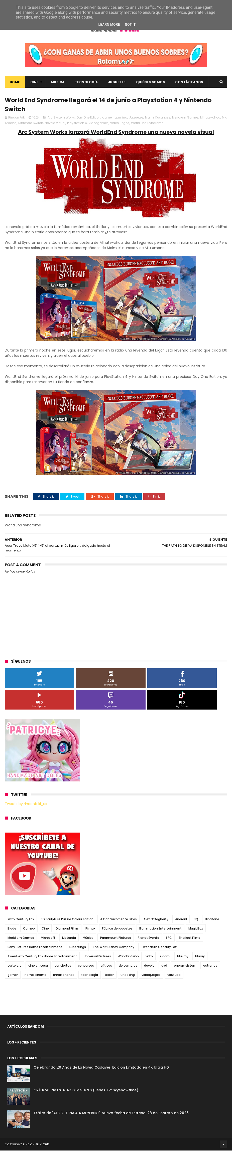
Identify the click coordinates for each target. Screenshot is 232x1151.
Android (181, 919)
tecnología (89, 975)
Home (15, 82)
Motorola (69, 938)
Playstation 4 (77, 123)
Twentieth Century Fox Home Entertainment (42, 957)
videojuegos (119, 123)
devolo (149, 966)
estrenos (210, 966)
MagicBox (195, 929)
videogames (98, 123)
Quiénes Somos (150, 82)
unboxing (128, 975)
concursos (86, 966)
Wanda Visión (128, 957)
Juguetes (117, 82)
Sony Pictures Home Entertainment (35, 947)
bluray (200, 957)
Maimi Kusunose (157, 118)
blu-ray (182, 957)
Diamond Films (67, 929)
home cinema (35, 975)
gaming (120, 118)
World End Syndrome (147, 123)
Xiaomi (165, 957)
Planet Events (148, 938)
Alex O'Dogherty (156, 919)
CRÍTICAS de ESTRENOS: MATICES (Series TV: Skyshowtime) (86, 1090)
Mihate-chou (210, 118)
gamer (107, 118)
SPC (169, 938)
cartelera (15, 966)
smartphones (63, 975)
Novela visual (55, 123)
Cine (34, 82)
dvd (164, 966)
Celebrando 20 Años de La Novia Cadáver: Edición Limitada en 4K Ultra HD (101, 1067)
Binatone (212, 919)
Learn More (109, 25)
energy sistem (185, 966)
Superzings (77, 947)
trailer (109, 975)
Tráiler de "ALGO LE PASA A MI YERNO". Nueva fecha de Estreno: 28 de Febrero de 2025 (111, 1113)
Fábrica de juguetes (117, 929)
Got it (130, 25)
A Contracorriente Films (118, 919)
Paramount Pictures (115, 938)
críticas (106, 966)
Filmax (90, 929)
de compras (128, 966)
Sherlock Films (189, 938)
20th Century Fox (21, 919)
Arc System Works (61, 118)
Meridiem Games (185, 118)
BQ (196, 919)
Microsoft (48, 938)
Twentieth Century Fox (159, 947)
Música (58, 82)
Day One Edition (88, 118)
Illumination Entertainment (160, 929)
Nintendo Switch (30, 123)
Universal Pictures (97, 957)
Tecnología (86, 82)
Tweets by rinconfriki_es (26, 804)
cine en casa (38, 966)
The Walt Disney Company (113, 947)
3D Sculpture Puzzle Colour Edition (67, 919)
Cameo (29, 929)
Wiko (149, 957)
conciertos (63, 966)
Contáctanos (189, 82)
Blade (12, 929)
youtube (174, 975)
